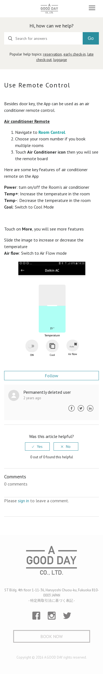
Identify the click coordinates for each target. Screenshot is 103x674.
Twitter (80, 408)
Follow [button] (51, 375)
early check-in (74, 54)
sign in (23, 500)
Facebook (71, 408)
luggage (60, 59)
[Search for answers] (43, 38)
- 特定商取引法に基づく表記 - (51, 600)
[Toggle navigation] (92, 8)
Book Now (51, 636)
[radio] (37, 446)
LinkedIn (90, 408)
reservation (52, 54)
